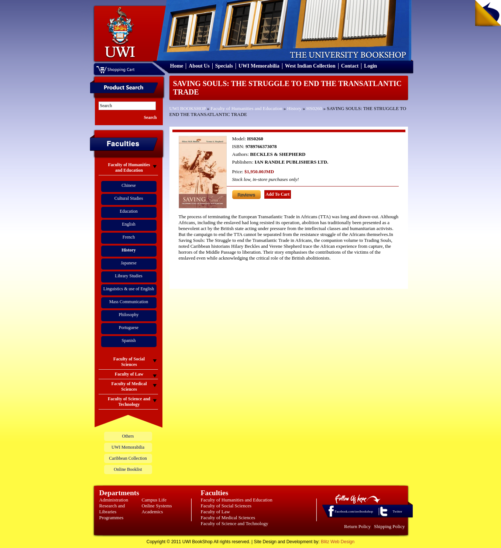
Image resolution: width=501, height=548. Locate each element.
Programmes (111, 517)
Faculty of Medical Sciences (228, 517)
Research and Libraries (112, 508)
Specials (224, 66)
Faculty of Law (215, 511)
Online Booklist (128, 469)
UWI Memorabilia (259, 66)
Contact (349, 66)
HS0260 (314, 108)
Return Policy (357, 526)
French (129, 237)
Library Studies (128, 275)
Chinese (128, 185)
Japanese (129, 263)
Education (129, 211)
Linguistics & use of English (128, 288)
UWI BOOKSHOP (187, 108)
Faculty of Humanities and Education (246, 108)
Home (176, 66)
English (128, 224)
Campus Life (154, 500)
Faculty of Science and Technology (234, 523)
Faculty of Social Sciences (226, 505)
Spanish (128, 340)
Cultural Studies (128, 198)
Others (128, 436)
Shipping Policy (389, 526)
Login (370, 66)
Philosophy (128, 314)
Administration (113, 500)
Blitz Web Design (337, 541)
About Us (199, 66)
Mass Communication (128, 301)
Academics (152, 511)
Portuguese (128, 327)
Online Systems (157, 505)
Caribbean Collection (128, 458)
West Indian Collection (310, 66)
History (294, 108)
